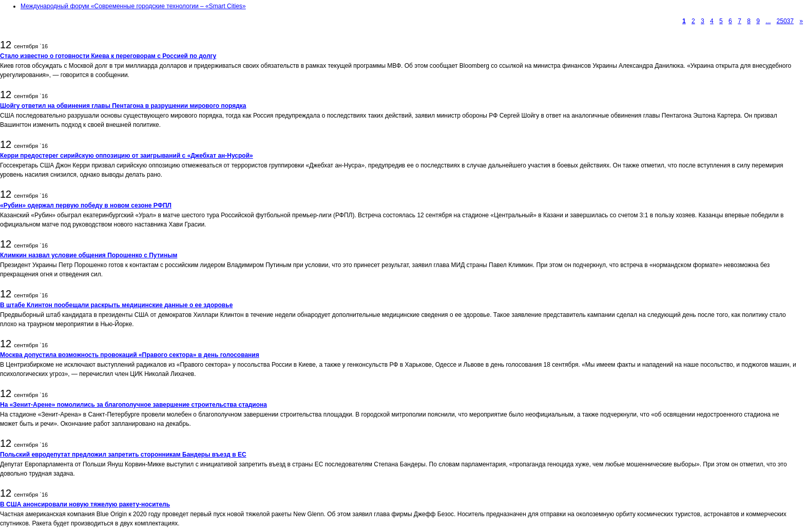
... (768, 21)
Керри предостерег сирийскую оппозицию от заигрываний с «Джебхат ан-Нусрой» (126, 155)
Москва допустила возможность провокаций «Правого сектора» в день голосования (129, 355)
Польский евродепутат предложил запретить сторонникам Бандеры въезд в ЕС (123, 454)
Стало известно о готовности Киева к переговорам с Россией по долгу (108, 56)
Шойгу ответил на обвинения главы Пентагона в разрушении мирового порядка (123, 105)
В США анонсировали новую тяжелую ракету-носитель (85, 504)
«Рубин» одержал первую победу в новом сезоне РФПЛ (85, 205)
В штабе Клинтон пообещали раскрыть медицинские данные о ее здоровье (116, 305)
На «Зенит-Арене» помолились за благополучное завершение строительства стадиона (133, 404)
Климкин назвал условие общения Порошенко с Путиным (88, 255)
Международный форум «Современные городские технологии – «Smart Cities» (133, 6)
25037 (785, 21)
